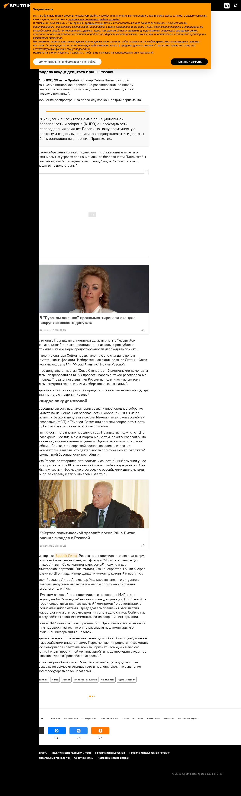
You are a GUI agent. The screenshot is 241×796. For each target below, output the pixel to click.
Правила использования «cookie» (149, 752)
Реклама (26, 752)
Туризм (169, 718)
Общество (89, 718)
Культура (153, 718)
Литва (55, 679)
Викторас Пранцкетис (85, 679)
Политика (42, 679)
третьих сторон (94, 23)
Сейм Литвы (107, 679)
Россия (66, 679)
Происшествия (132, 718)
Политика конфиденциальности (71, 752)
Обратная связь (83, 757)
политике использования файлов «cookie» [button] (94, 19)
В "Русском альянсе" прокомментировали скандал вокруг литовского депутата (88, 320)
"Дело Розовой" (126, 679)
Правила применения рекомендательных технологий (37, 757)
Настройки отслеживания (113, 757)
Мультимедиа (188, 718)
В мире (55, 718)
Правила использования (110, 752)
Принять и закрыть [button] (189, 61)
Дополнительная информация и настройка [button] (67, 61)
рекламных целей (186, 30)
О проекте (10, 752)
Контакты (41, 752)
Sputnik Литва (66, 555)
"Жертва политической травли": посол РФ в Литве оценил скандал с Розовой (87, 535)
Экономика (109, 718)
